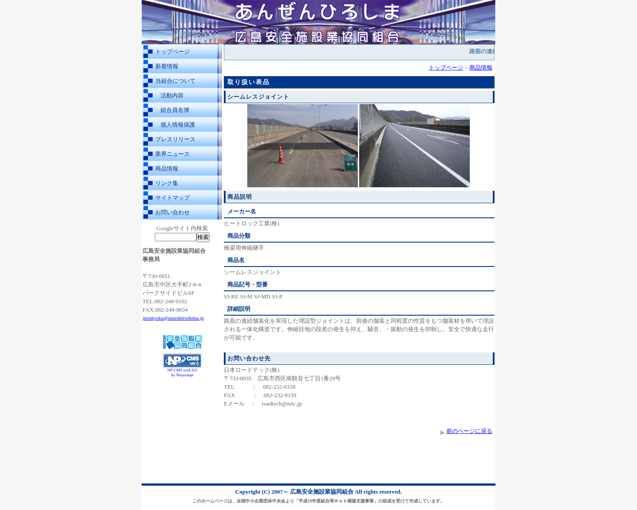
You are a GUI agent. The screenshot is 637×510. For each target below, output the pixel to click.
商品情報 (166, 168)
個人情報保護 (178, 124)
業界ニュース (172, 154)
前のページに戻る (469, 431)
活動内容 (172, 95)
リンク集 (166, 183)
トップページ (172, 51)
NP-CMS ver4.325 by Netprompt (182, 372)
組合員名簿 (175, 110)
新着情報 (166, 66)
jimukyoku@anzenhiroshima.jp (173, 318)
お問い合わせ (172, 212)
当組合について (175, 80)
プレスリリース (175, 139)
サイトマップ (172, 197)
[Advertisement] (182, 402)
